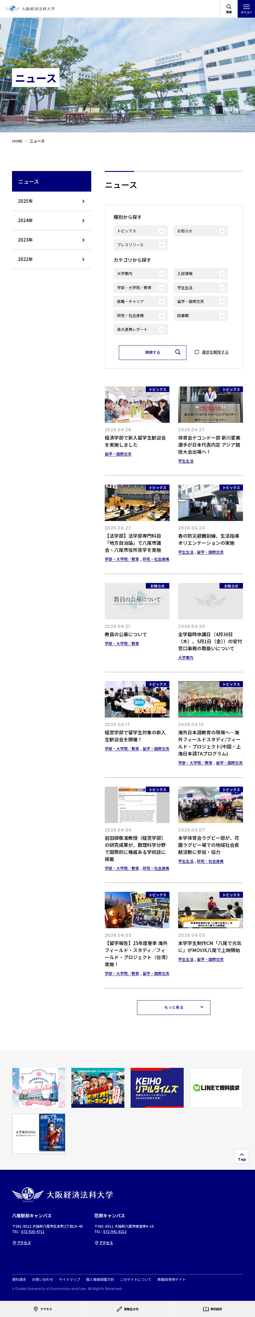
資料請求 (19, 1279)
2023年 (25, 240)
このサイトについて (136, 1279)
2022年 (25, 259)
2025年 (25, 201)
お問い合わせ (42, 1279)
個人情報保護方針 (100, 1279)
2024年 (25, 220)
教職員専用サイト (172, 1279)
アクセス (21, 1242)
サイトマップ (69, 1279)
